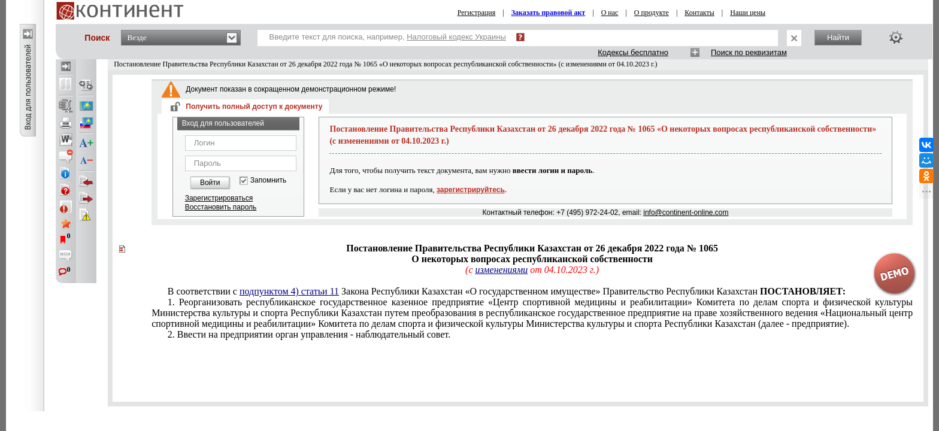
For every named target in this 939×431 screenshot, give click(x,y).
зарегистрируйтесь (471, 190)
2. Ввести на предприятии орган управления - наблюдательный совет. (309, 334)
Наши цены (747, 12)
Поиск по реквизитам (749, 52)
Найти (838, 37)
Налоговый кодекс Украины (456, 36)
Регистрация (477, 12)
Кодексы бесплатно (633, 52)
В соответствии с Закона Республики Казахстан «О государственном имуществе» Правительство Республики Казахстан (507, 291)
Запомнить (268, 180)
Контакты (699, 12)
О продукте (651, 12)
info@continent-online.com (685, 212)
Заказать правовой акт (548, 12)
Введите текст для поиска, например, (387, 36)
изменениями (501, 270)
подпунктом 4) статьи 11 (289, 291)
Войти (210, 182)
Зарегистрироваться (219, 198)
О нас (610, 12)
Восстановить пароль (221, 207)
